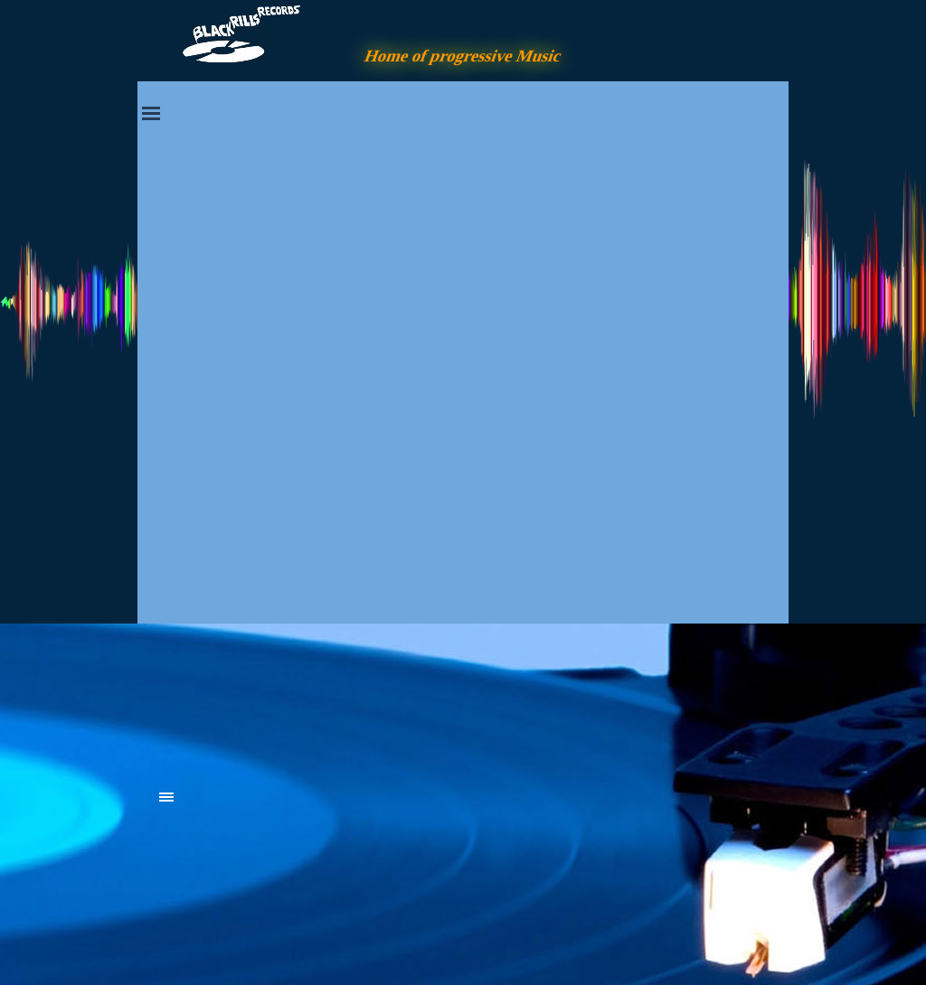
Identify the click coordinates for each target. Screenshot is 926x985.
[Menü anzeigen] (151, 113)
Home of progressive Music (463, 55)
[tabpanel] (296, 698)
